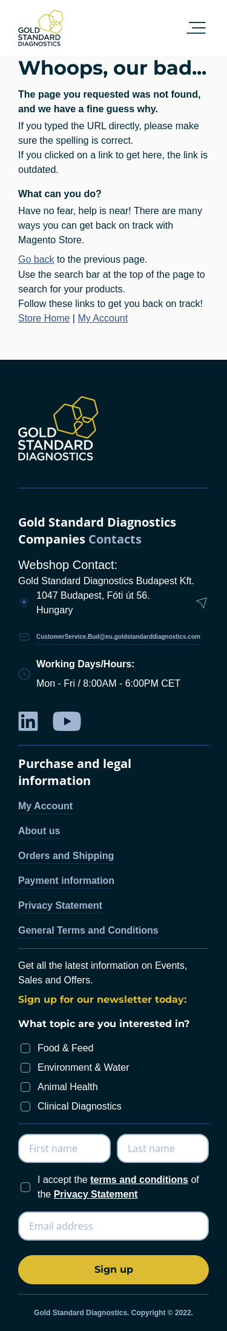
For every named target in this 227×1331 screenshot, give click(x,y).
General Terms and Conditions (88, 930)
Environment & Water (83, 1067)
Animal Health (68, 1087)
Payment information (66, 880)
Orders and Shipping (66, 856)
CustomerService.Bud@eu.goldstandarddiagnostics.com (118, 636)
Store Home (44, 318)
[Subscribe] (113, 1269)
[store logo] (41, 28)
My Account (102, 318)
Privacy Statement (60, 905)
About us (39, 831)
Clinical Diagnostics (80, 1106)
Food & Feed (66, 1048)
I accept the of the (118, 1186)
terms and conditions (139, 1179)
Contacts (115, 539)
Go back (36, 259)
